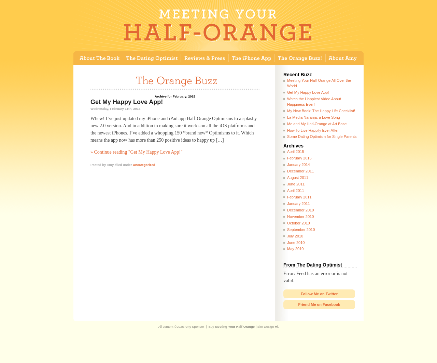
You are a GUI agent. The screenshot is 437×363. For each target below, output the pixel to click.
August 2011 (297, 178)
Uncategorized (144, 165)
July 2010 (295, 236)
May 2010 (295, 249)
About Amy (345, 58)
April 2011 (295, 191)
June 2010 (296, 243)
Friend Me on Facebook (319, 304)
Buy (232, 326)
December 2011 (300, 171)
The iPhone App (252, 58)
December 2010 (300, 210)
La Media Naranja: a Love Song (313, 117)
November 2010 (300, 217)
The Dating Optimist (152, 58)
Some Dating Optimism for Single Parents (322, 136)
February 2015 (299, 158)
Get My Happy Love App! (126, 102)
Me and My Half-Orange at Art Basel (317, 124)
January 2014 (298, 165)
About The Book (98, 58)
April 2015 (295, 152)
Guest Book (300, 58)
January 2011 (298, 204)
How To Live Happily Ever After (313, 130)
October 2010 (298, 223)
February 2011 (299, 197)
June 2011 (296, 184)
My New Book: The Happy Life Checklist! (321, 111)
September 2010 (301, 230)
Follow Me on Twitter (319, 294)
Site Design (265, 326)
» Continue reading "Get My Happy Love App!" (136, 152)
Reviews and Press (205, 58)
